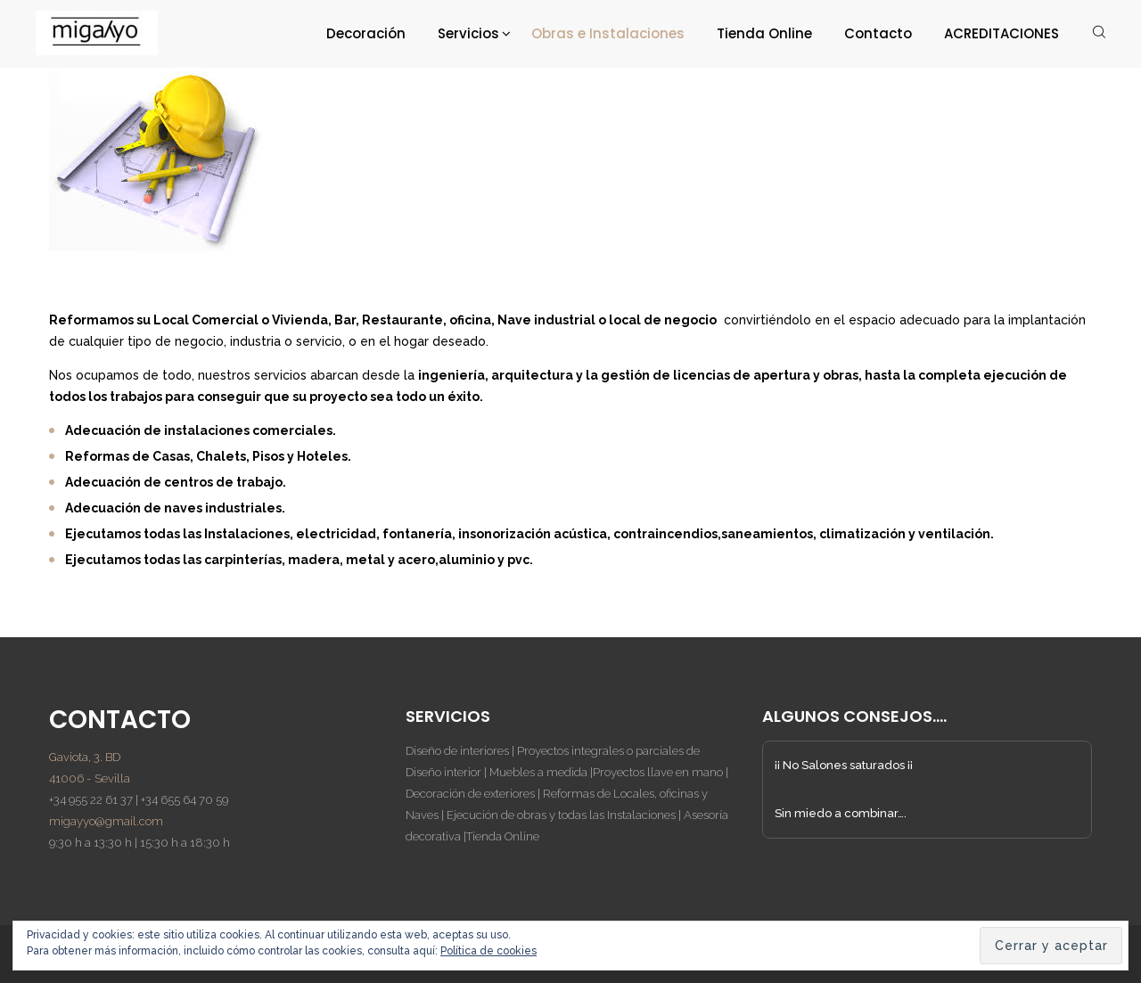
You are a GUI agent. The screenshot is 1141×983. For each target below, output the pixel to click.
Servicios (468, 33)
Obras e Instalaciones (608, 33)
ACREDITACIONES (1001, 33)
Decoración (366, 33)
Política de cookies (488, 951)
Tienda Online (764, 33)
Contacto (878, 33)
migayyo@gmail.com (106, 821)
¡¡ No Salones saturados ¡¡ (844, 765)
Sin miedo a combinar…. (841, 813)
